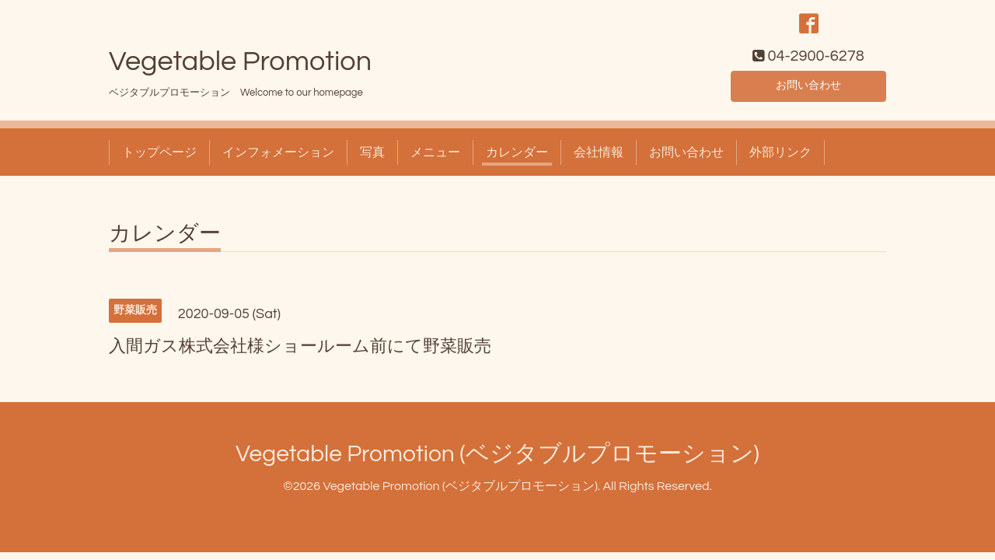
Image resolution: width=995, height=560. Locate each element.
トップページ (159, 158)
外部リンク (780, 158)
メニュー (435, 158)
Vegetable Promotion (240, 67)
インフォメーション (278, 158)
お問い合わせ (808, 90)
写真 (372, 158)
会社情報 (598, 158)
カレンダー (517, 158)
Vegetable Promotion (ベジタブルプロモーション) (497, 460)
